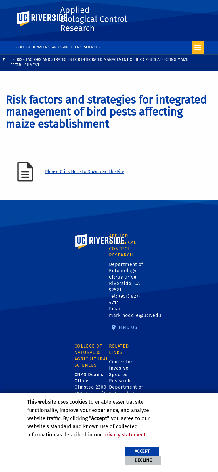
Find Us (127, 327)
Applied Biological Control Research (93, 19)
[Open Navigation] (198, 47)
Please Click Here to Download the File (84, 171)
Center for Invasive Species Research (121, 371)
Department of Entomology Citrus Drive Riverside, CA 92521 (126, 277)
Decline (143, 460)
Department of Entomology (126, 390)
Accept (142, 451)
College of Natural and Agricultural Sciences (58, 47)
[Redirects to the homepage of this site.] (4, 63)
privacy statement (124, 435)
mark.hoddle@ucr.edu (135, 315)
